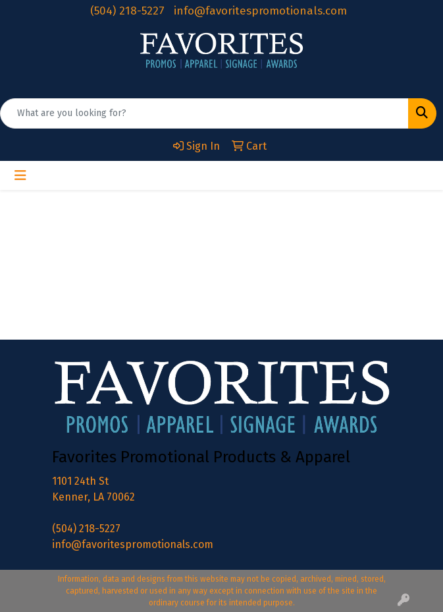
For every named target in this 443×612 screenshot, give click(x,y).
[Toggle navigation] (20, 175)
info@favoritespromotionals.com (260, 11)
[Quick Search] (204, 113)
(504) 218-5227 (127, 11)
